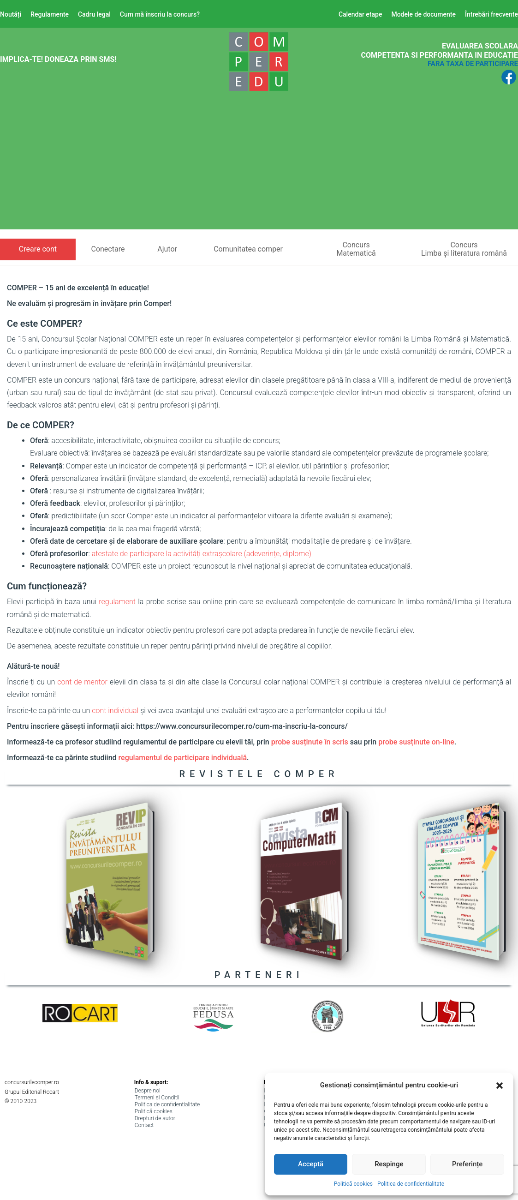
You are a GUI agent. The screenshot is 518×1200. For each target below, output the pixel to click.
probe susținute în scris (309, 742)
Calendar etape (360, 14)
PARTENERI (259, 974)
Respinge (389, 1164)
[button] (499, 1085)
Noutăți (10, 14)
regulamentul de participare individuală (183, 757)
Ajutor (167, 249)
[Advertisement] (259, 164)
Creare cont (38, 249)
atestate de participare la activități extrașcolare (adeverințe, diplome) (201, 553)
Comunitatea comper (248, 249)
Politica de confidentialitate (410, 1184)
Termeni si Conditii (157, 1097)
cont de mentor (82, 682)
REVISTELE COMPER (259, 774)
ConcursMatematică (355, 249)
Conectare (108, 249)
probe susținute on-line (416, 742)
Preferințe (467, 1164)
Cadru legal (94, 14)
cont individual (115, 710)
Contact (144, 1125)
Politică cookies (353, 1184)
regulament (117, 601)
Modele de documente (423, 14)
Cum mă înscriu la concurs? (160, 14)
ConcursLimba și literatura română (464, 249)
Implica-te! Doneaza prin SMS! (58, 59)
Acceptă (310, 1164)
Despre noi (148, 1090)
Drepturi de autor (155, 1118)
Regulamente (49, 14)
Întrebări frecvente (491, 14)
